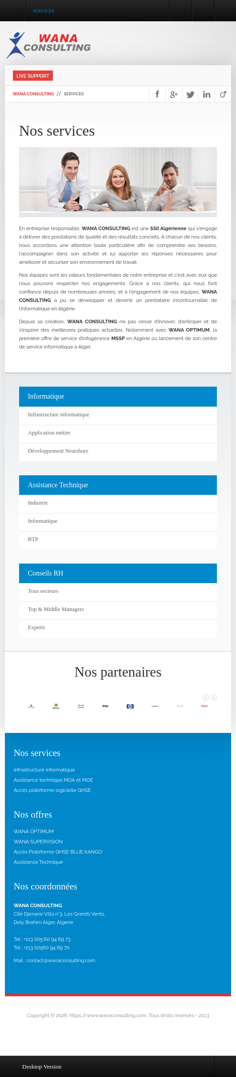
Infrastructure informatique (44, 770)
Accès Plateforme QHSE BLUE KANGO (58, 852)
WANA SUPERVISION (38, 841)
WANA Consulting (33, 93)
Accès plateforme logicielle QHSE (52, 790)
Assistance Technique (39, 862)
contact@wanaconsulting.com (60, 960)
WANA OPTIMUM (34, 831)
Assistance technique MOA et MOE (53, 780)
